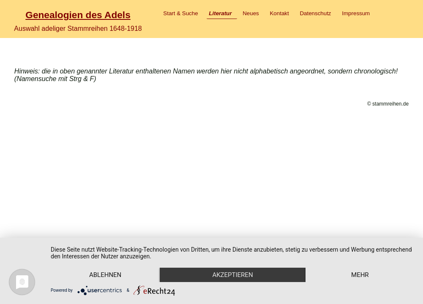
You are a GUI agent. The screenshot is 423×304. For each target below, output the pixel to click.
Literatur (220, 13)
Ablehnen (105, 275)
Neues (251, 13)
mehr (360, 275)
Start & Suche (180, 13)
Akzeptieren (232, 275)
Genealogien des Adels (77, 14)
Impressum (356, 13)
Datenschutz (315, 13)
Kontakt (279, 13)
